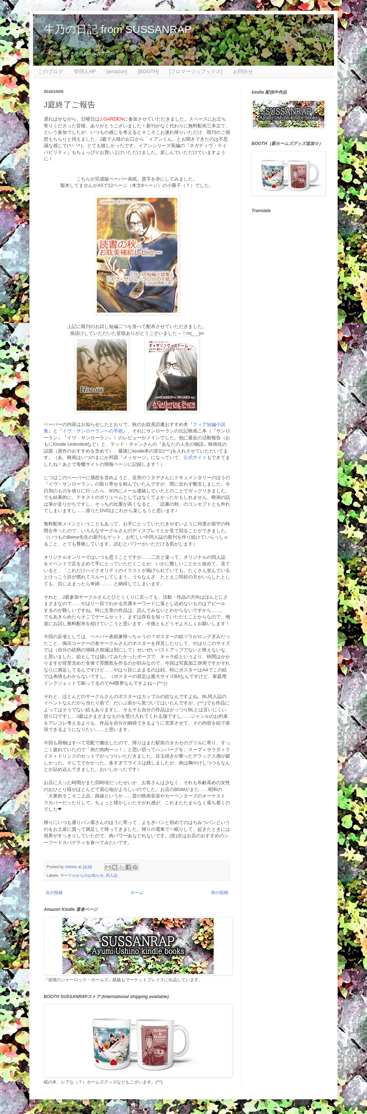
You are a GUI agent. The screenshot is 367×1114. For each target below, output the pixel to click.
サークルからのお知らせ (82, 875)
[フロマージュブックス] (196, 71)
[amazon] (116, 71)
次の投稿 (54, 892)
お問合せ (243, 71)
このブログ (50, 71)
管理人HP (85, 71)
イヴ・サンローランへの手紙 (92, 431)
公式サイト (195, 457)
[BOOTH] (148, 71)
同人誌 (112, 875)
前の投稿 (219, 892)
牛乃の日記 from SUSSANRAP (118, 29)
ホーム (136, 892)
